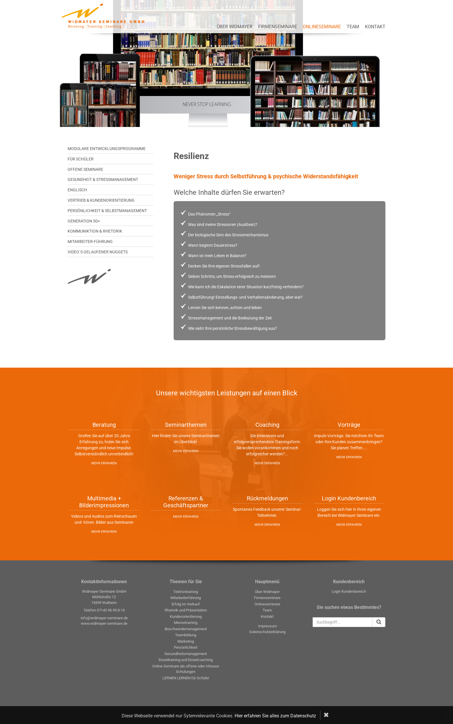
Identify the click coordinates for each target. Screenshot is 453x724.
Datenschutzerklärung (267, 632)
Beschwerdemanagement (186, 629)
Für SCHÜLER (81, 159)
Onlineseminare (322, 26)
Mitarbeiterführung (185, 598)
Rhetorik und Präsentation (186, 610)
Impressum (267, 626)
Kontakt (375, 26)
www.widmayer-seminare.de (104, 623)
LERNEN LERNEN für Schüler (185, 678)
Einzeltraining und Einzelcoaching (186, 660)
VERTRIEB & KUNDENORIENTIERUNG (101, 200)
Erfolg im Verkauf (186, 604)
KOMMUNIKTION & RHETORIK (95, 231)
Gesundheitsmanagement (185, 654)
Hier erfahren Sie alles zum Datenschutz (275, 716)
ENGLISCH (77, 190)
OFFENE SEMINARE (85, 169)
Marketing (185, 641)
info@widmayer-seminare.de (104, 618)
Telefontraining (185, 592)
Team (353, 26)
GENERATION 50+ (84, 221)
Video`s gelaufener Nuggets (98, 252)
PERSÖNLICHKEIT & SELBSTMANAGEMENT (107, 210)
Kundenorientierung (186, 616)
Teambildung (185, 635)
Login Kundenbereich (349, 591)
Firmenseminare (277, 26)
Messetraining (185, 622)
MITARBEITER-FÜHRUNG (90, 241)
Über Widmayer (235, 26)
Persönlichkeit (185, 647)
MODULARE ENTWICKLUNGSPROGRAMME (107, 148)
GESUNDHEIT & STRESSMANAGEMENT (103, 179)
